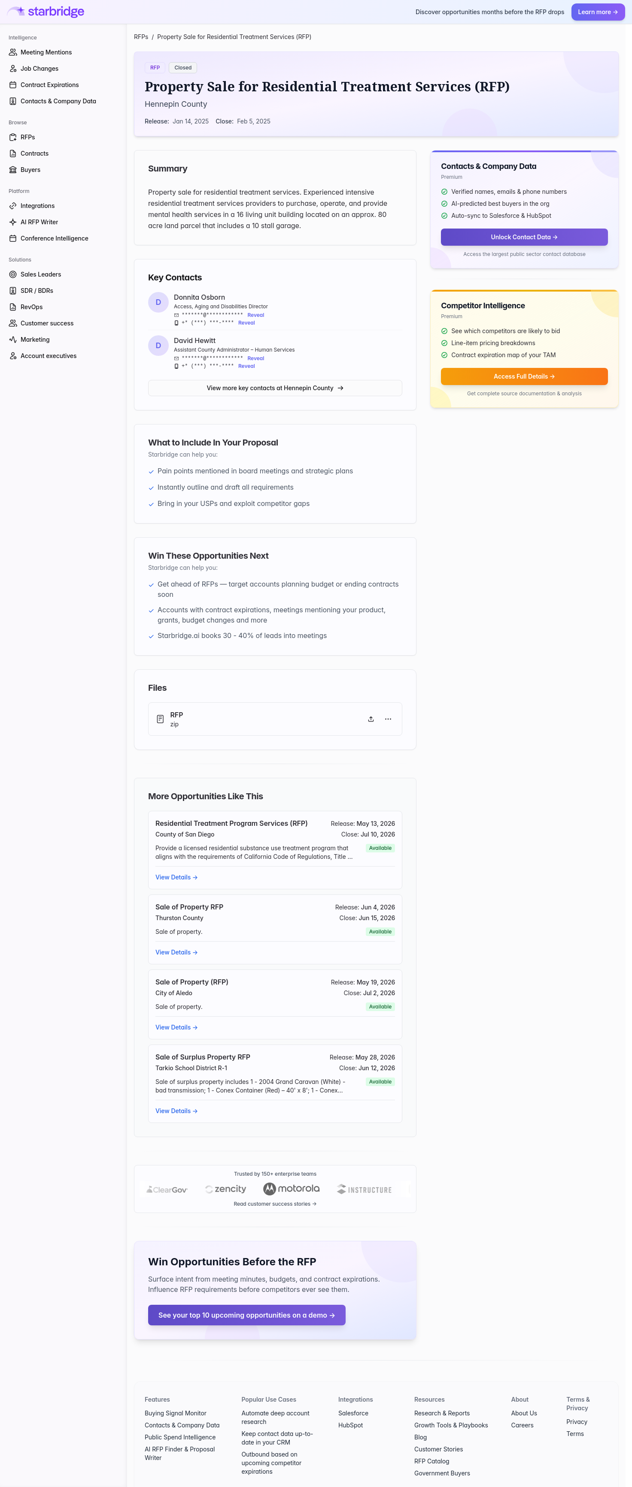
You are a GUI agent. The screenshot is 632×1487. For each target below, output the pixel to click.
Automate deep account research (275, 1417)
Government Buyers (442, 1473)
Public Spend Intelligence (180, 1437)
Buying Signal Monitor (176, 1413)
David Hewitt (195, 340)
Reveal (255, 315)
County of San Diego (184, 834)
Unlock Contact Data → (524, 237)
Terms (575, 1433)
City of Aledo (173, 992)
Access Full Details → (524, 376)
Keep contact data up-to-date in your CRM (277, 1438)
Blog (420, 1437)
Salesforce (353, 1413)
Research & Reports (442, 1413)
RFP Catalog (432, 1461)
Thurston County (179, 917)
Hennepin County (176, 103)
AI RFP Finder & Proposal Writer (180, 1453)
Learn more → (598, 11)
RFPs (141, 36)
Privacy (576, 1421)
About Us (524, 1413)
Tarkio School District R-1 (191, 1068)
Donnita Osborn (199, 297)
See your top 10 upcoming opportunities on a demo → (246, 1315)
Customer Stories (438, 1449)
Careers (522, 1425)
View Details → (176, 877)
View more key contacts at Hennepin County (275, 387)
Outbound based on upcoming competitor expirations (271, 1463)
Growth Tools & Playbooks (451, 1425)
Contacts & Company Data (182, 1425)
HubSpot (350, 1425)
